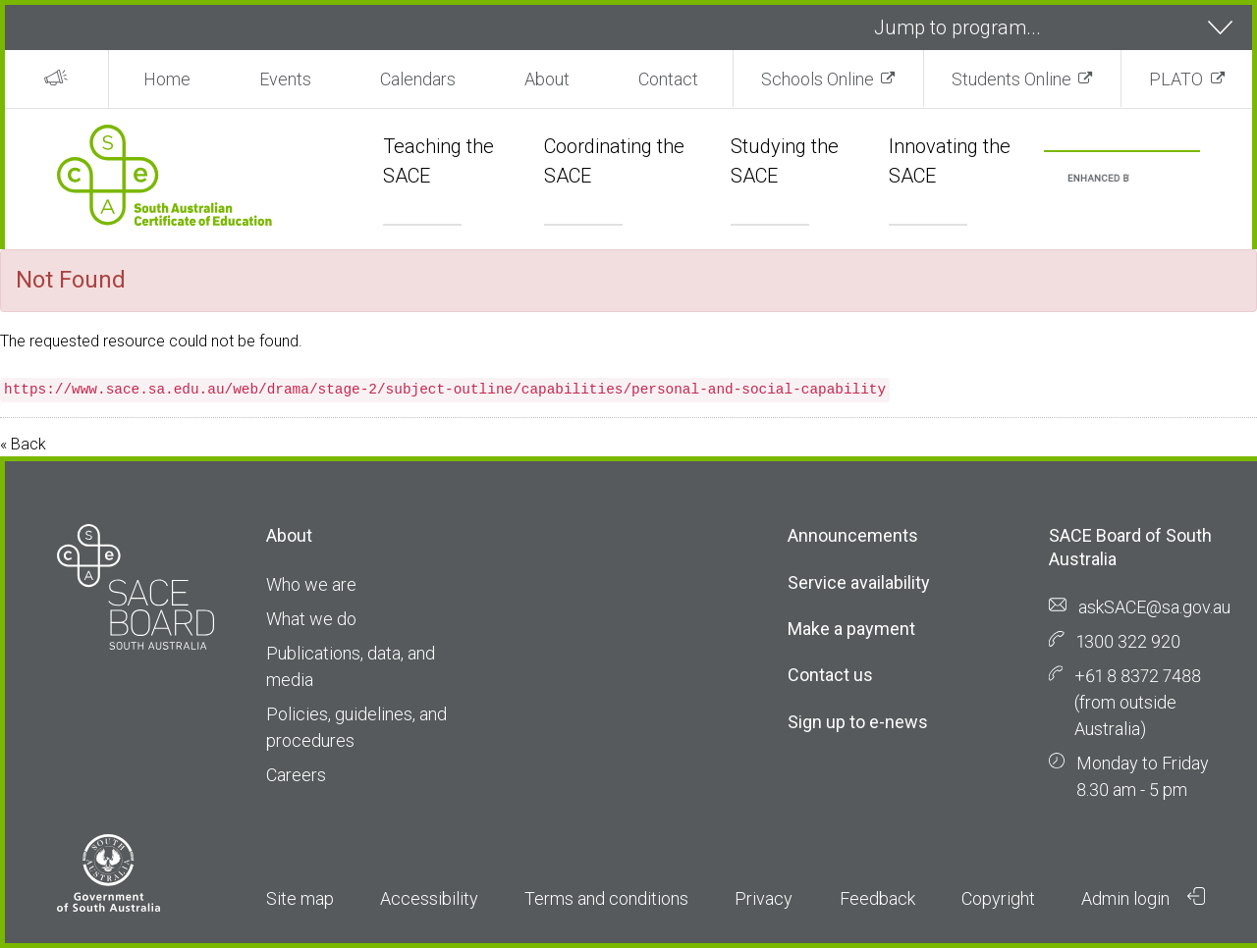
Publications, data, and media (350, 666)
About (547, 79)
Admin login (1143, 898)
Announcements (853, 535)
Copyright (998, 898)
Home (167, 79)
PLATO (1176, 79)
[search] (1098, 179)
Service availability (859, 582)
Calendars (418, 79)
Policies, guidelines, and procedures (356, 727)
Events (285, 79)
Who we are (311, 584)
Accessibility (429, 898)
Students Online (1011, 79)
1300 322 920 (1128, 641)
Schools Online (817, 79)
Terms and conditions (606, 898)
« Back (23, 444)
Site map (300, 898)
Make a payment (851, 628)
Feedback (877, 898)
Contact (668, 79)
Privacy (763, 898)
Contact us (830, 674)
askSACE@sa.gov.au (1154, 607)
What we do (311, 618)
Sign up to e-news (858, 721)
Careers (296, 774)
